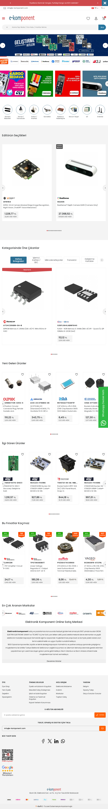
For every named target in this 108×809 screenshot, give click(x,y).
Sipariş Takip (88, 690)
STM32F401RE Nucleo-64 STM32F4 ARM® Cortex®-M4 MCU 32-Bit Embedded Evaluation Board (40, 488)
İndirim (59, 690)
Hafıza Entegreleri (18, 260)
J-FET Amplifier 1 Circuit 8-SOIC (12, 567)
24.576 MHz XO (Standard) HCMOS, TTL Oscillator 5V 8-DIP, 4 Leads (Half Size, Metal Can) (40, 408)
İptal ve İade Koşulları (38, 693)
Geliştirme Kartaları (89, 260)
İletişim (86, 686)
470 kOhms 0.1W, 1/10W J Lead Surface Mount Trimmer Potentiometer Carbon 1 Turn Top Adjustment (67, 568)
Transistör (72, 260)
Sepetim (5, 693)
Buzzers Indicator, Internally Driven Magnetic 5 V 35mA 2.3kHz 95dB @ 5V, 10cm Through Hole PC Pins (94, 408)
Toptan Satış (61, 697)
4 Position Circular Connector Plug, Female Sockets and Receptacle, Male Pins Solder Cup (13, 408)
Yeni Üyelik (6, 690)
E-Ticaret (46, 806)
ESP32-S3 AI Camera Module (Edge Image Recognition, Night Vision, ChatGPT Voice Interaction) (26, 206)
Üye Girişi (5, 686)
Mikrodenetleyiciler (54, 260)
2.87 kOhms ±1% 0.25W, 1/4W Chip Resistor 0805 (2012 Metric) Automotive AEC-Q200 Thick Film (67, 408)
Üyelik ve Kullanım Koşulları (40, 686)
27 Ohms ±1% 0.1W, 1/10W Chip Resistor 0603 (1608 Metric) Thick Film (94, 568)
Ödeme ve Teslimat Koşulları (37, 698)
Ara (102, 27)
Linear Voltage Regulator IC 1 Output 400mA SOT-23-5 (39, 568)
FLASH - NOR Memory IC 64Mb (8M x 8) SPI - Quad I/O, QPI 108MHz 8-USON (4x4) (80, 330)
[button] (10, 3)
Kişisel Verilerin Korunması (39, 702)
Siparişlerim (7, 697)
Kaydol (100, 715)
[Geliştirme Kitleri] (54, 45)
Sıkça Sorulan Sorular (92, 693)
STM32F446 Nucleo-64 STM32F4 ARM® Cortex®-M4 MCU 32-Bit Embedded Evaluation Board (94, 488)
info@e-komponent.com (16, 8)
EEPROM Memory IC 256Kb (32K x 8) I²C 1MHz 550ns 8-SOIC (25, 330)
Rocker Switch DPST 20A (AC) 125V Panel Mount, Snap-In (67, 488)
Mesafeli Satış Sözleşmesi (39, 690)
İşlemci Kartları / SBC (36, 260)
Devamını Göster (54, 661)
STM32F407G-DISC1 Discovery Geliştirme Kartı (11, 488)
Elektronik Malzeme (64, 686)
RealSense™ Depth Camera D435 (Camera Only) (77, 205)
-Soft (38, 806)
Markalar (59, 693)
